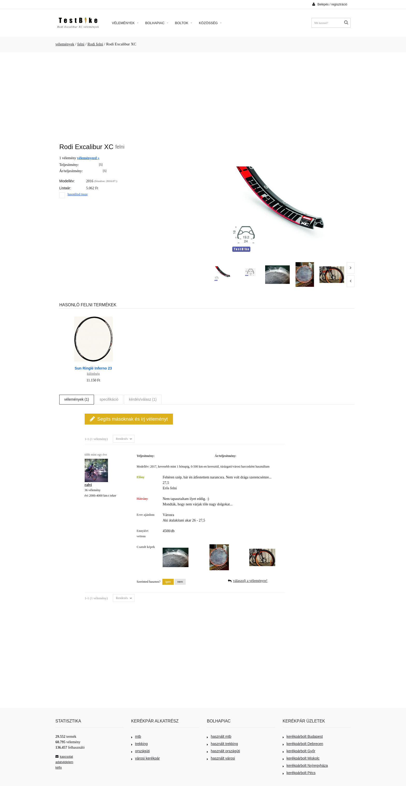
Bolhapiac (156, 23)
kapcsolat (64, 757)
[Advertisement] (203, 95)
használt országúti (223, 751)
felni (80, 44)
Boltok (183, 23)
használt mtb (219, 736)
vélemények (64, 44)
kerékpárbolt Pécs (299, 773)
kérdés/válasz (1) (143, 399)
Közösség (210, 23)
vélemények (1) (76, 399)
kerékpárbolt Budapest (303, 736)
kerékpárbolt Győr (299, 751)
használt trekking (222, 744)
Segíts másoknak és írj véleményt (129, 419)
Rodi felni (95, 44)
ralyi (88, 485)
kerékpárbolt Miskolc (301, 758)
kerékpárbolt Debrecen (303, 744)
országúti (140, 751)
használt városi (221, 758)
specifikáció (109, 399)
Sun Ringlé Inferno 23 (93, 368)
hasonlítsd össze (78, 194)
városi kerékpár (145, 758)
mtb (136, 736)
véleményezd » (88, 158)
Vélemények (125, 23)
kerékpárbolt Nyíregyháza (305, 765)
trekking (139, 744)
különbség (93, 373)
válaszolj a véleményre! (250, 581)
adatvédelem (64, 762)
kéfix (58, 767)
